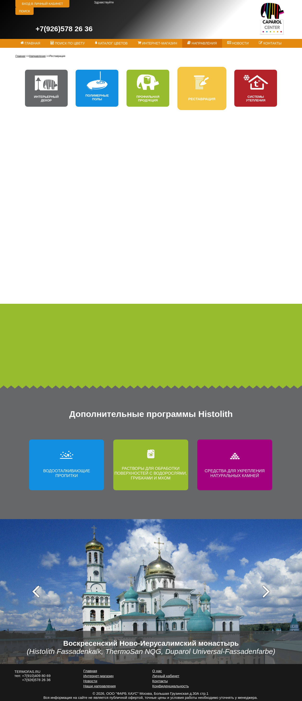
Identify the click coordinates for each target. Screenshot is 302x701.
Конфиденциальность (170, 686)
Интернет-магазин (98, 676)
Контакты (160, 681)
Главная (20, 56)
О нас (157, 671)
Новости (90, 681)
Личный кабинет (165, 676)
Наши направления (99, 686)
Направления (37, 56)
